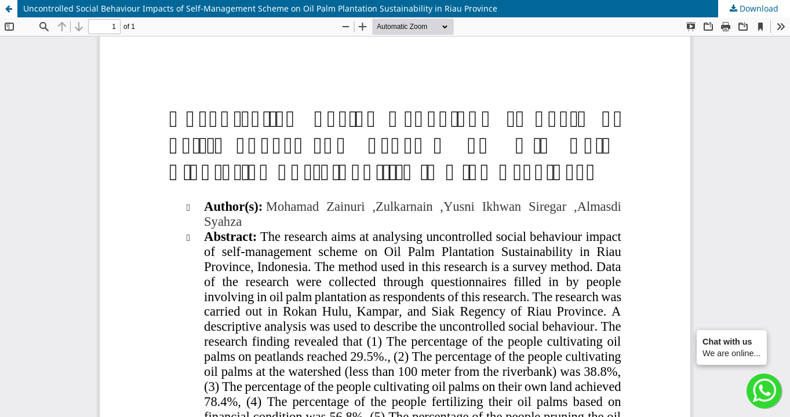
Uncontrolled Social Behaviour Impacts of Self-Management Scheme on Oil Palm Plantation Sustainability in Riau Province (260, 8)
